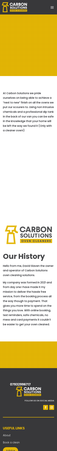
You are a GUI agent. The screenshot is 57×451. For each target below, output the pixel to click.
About (7, 435)
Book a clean (11, 442)
